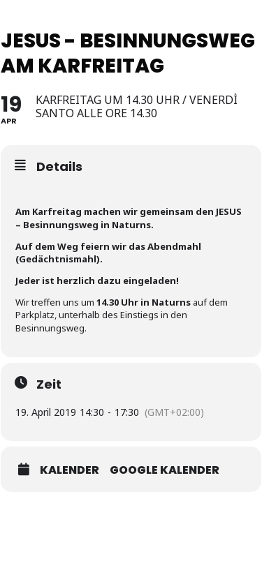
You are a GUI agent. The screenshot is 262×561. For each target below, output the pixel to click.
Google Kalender (164, 470)
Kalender (69, 470)
